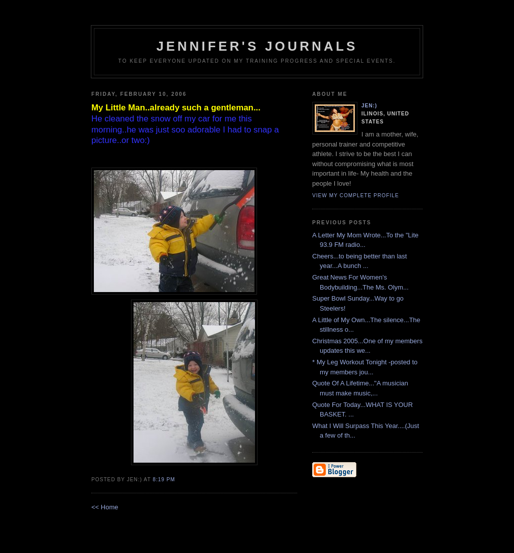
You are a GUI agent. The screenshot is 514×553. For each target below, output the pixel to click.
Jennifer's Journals (256, 46)
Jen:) (369, 105)
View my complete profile (355, 195)
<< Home (104, 507)
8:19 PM (164, 479)
